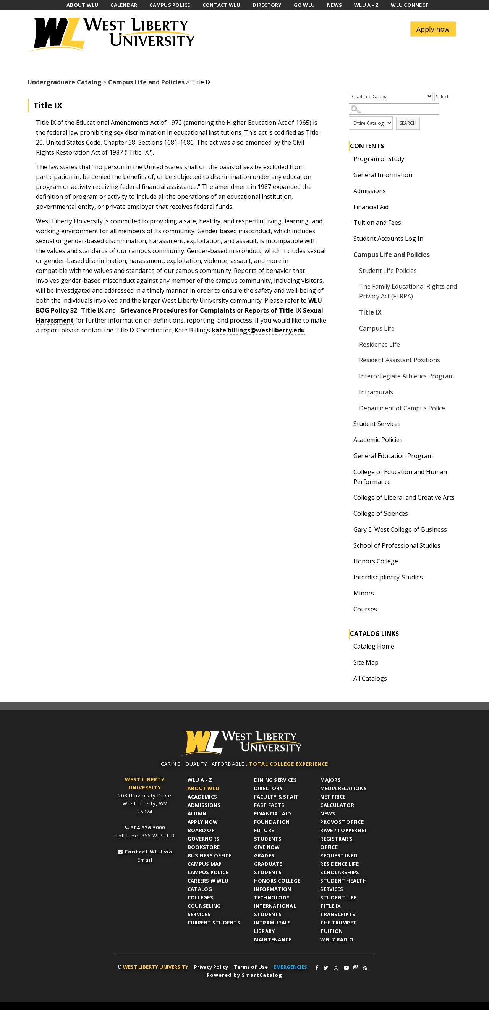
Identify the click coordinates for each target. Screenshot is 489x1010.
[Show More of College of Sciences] (347, 513)
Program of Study (378, 159)
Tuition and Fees (377, 222)
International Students (275, 910)
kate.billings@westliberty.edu (258, 330)
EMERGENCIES (290, 966)
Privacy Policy (211, 966)
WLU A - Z (200, 779)
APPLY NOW (203, 821)
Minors (363, 593)
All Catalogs (370, 678)
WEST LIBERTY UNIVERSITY (155, 966)
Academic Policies (378, 440)
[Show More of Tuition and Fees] (347, 222)
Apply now (433, 29)
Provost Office (342, 821)
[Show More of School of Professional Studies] (347, 545)
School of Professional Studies (396, 545)
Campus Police (208, 872)
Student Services (377, 423)
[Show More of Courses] (347, 609)
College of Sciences (380, 513)
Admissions (369, 191)
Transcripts (337, 914)
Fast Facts (269, 805)
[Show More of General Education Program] (347, 455)
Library (264, 931)
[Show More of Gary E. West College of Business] (347, 529)
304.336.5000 (148, 827)
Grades (264, 855)
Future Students (268, 834)
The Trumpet (338, 922)
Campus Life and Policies (146, 82)
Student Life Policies (388, 270)
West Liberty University (113, 35)
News (327, 813)
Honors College (375, 561)
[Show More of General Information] (347, 174)
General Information (382, 175)
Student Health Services (343, 884)
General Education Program (393, 456)
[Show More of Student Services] (347, 423)
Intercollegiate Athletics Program (406, 376)
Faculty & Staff (276, 796)
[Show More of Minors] (347, 593)
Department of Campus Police (402, 408)
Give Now (267, 847)
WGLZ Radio (336, 939)
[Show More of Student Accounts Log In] (347, 238)
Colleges (200, 897)
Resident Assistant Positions (399, 360)
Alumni (198, 813)
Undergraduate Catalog (65, 82)
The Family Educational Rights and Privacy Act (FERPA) (408, 291)
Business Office (210, 855)
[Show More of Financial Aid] (347, 207)
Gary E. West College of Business (400, 529)
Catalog (200, 889)
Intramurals (376, 392)
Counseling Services (204, 910)
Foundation (272, 821)
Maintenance (272, 939)
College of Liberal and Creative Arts (404, 497)
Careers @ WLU (208, 880)
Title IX (370, 312)
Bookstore (204, 847)
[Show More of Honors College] (347, 561)
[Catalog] (391, 97)
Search (408, 123)
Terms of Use (251, 966)
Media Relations (343, 788)
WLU (242, 743)
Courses (365, 609)
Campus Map (205, 863)
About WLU (203, 788)
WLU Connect (356, 967)
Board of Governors (203, 834)
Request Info (339, 855)
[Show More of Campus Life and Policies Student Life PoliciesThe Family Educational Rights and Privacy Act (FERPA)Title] (347, 254)
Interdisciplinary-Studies (388, 577)
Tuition (331, 931)
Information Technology (272, 893)
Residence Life (379, 344)
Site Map (366, 662)
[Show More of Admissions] (347, 190)
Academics (202, 796)
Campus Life (377, 328)
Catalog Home (373, 646)
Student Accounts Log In (388, 238)
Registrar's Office (336, 842)
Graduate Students (268, 868)
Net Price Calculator (337, 800)
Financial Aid (371, 207)
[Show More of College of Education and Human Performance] (347, 471)
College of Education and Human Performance (400, 477)
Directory (268, 788)
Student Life (338, 897)
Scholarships (339, 872)
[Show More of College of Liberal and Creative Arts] (347, 497)
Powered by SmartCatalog (244, 974)
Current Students (214, 922)
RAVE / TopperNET (344, 830)
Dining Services (275, 779)
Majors (330, 779)
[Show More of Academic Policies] (347, 439)
